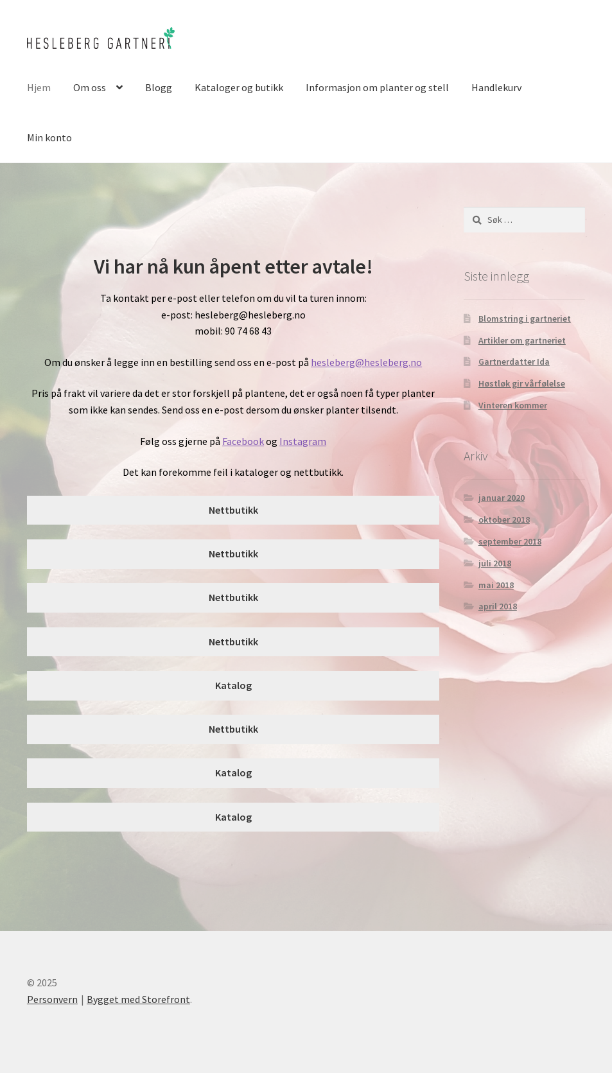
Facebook (243, 441)
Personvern (52, 999)
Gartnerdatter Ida (514, 361)
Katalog (233, 685)
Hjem (39, 87)
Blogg (158, 87)
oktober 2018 (504, 519)
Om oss (89, 87)
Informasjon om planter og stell (377, 87)
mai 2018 (496, 585)
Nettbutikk (233, 509)
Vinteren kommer (512, 405)
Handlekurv (496, 87)
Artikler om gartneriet (522, 340)
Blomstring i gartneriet (524, 318)
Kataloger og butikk (239, 87)
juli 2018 (494, 563)
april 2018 (497, 606)
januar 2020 (501, 497)
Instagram (302, 441)
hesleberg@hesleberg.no (366, 362)
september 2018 (509, 541)
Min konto (49, 137)
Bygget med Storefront (138, 999)
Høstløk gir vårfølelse (521, 383)
